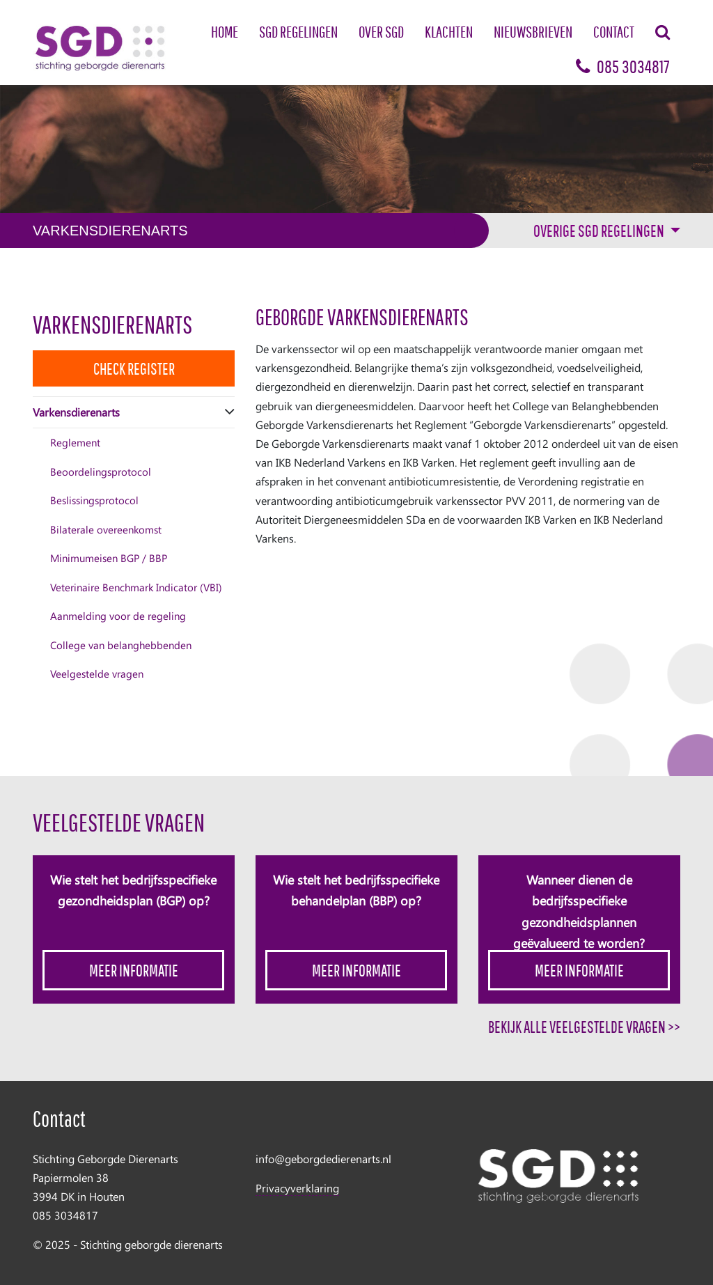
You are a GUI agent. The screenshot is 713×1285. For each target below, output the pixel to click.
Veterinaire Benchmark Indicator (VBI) (136, 587)
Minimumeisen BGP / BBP (108, 558)
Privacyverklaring (297, 1188)
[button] (229, 411)
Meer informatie (133, 970)
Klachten (449, 31)
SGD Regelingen (298, 31)
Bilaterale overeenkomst (106, 529)
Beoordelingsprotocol (100, 471)
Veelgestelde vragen (96, 673)
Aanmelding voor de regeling (118, 616)
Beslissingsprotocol (94, 500)
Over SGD (381, 31)
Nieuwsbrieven (533, 31)
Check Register (134, 368)
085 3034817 (623, 66)
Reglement (75, 442)
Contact (613, 31)
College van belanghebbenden (120, 645)
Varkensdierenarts (112, 324)
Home (224, 31)
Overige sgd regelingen (599, 230)
